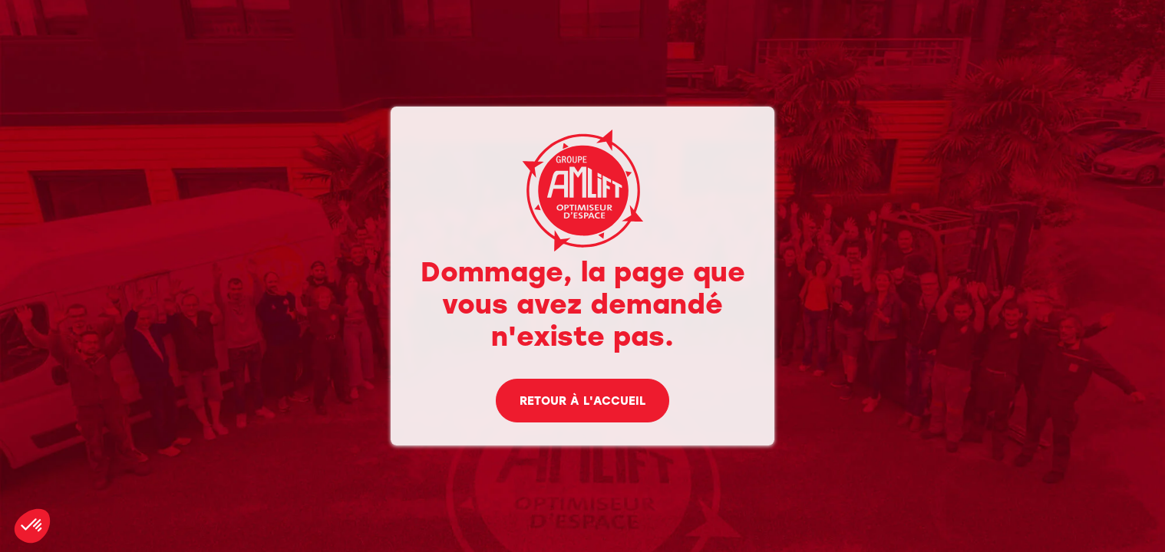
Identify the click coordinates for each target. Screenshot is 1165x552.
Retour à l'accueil (582, 402)
